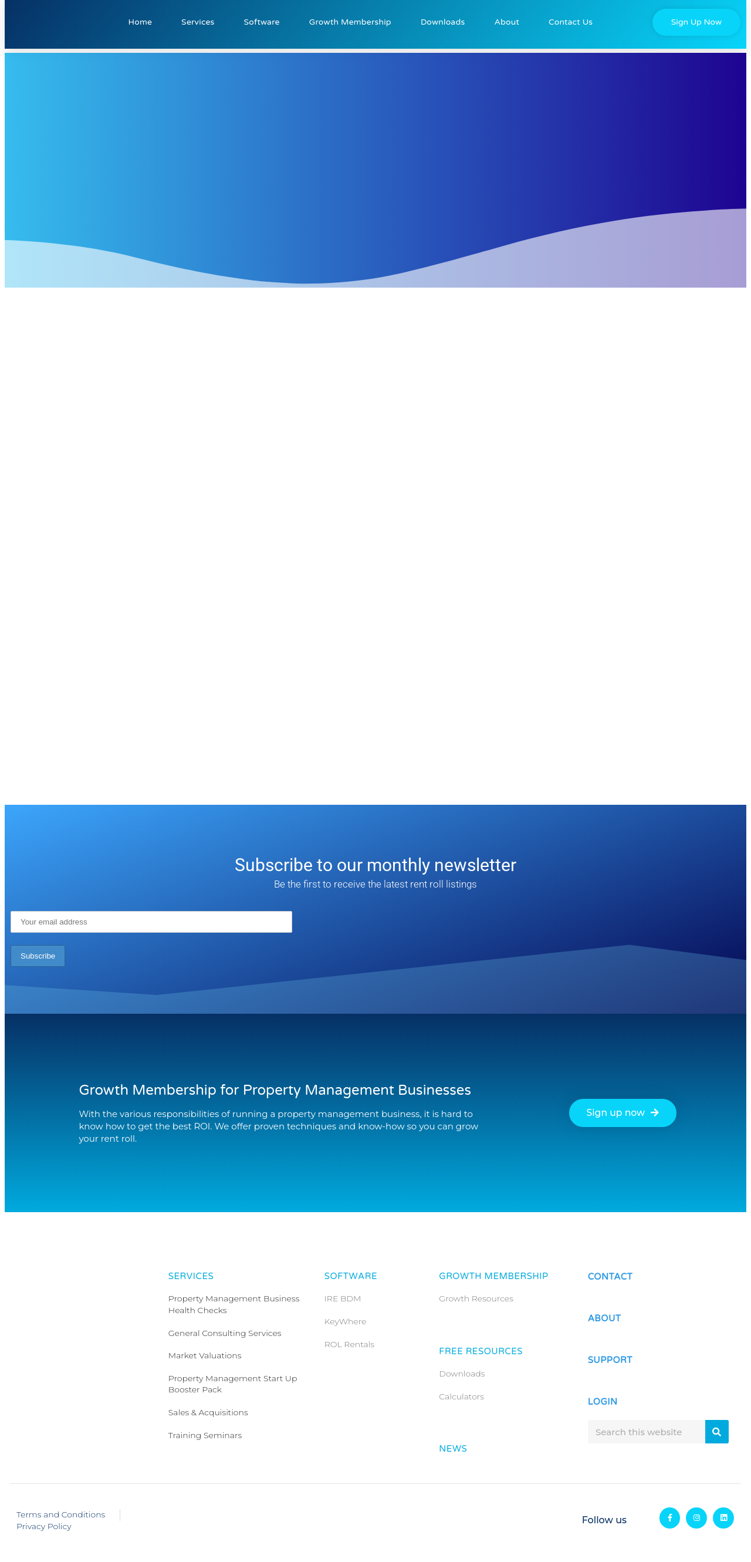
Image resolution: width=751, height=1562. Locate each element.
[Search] (717, 1431)
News (453, 1448)
